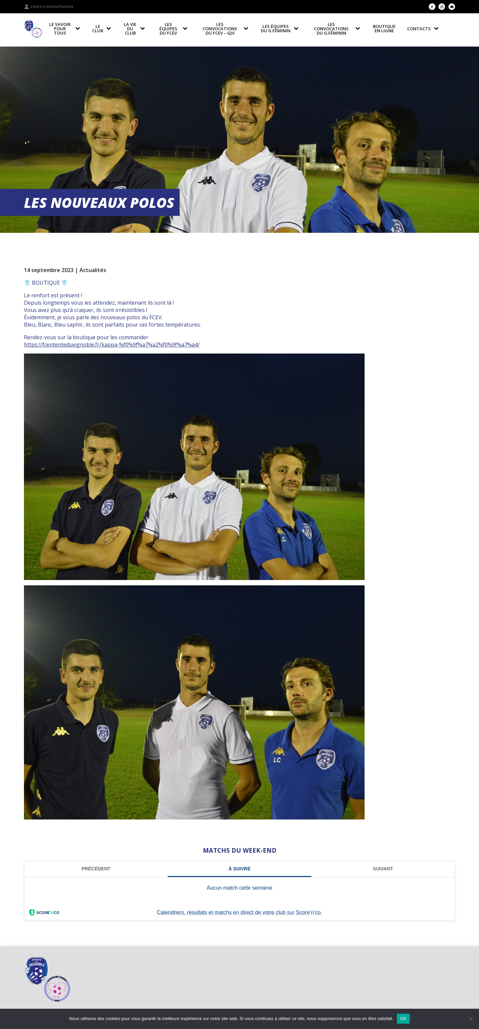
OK (403, 1018)
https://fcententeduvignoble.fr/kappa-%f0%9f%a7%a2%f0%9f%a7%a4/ (112, 344)
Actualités (93, 270)
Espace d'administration (48, 6)
